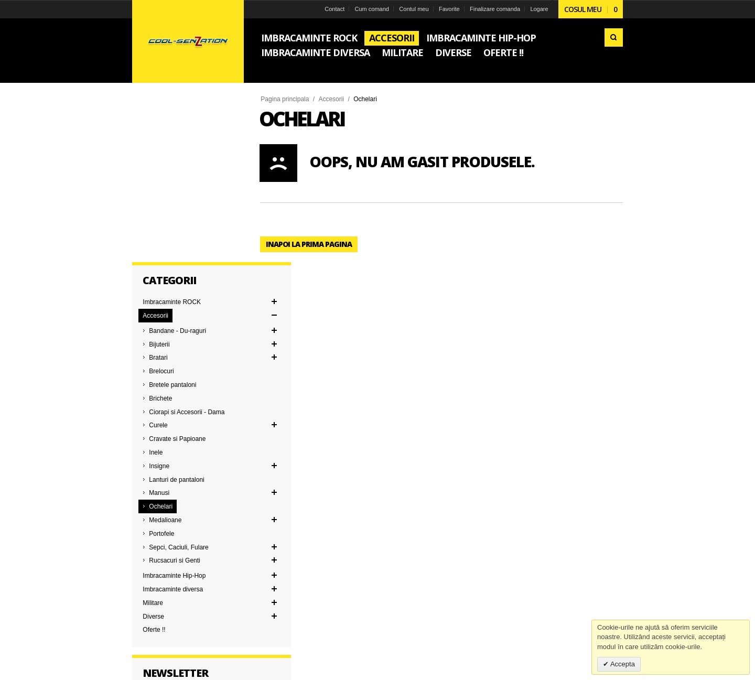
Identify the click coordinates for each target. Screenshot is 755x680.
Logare (538, 9)
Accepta (622, 664)
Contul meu (413, 9)
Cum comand (371, 9)
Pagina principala (286, 99)
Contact (334, 9)
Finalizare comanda (494, 9)
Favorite (448, 9)
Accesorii (332, 99)
